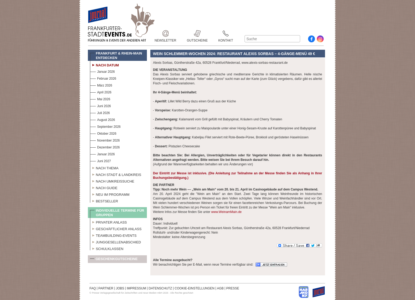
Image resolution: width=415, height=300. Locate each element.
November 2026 (105, 139)
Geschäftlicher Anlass (116, 228)
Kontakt (225, 33)
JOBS (120, 288)
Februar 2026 (103, 77)
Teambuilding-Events (113, 235)
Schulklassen (106, 248)
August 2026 (102, 119)
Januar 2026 (102, 71)
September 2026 (105, 126)
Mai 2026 (100, 98)
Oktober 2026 (103, 132)
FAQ (92, 288)
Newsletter (165, 33)
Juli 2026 (100, 112)
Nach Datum (104, 64)
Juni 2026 (100, 105)
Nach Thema (104, 167)
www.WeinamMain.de (226, 212)
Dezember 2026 (105, 146)
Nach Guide (104, 187)
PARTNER (105, 288)
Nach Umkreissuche (112, 180)
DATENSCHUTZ (160, 288)
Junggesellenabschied (115, 241)
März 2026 (101, 84)
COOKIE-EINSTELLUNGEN (195, 288)
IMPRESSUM (136, 288)
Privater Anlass (108, 221)
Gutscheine (197, 33)
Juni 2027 (100, 160)
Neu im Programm (109, 194)
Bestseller (104, 200)
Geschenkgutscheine (114, 260)
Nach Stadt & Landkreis (115, 174)
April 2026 (100, 91)
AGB (220, 288)
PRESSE (232, 288)
